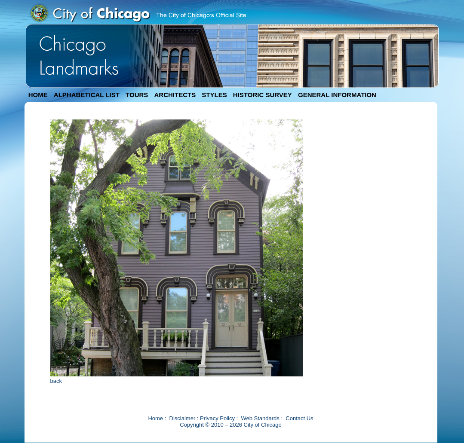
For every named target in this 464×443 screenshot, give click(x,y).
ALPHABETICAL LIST (87, 94)
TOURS (137, 94)
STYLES (214, 94)
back (56, 381)
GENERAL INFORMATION (337, 94)
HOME (38, 94)
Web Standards (260, 418)
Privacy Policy (217, 418)
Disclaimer (182, 418)
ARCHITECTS (175, 94)
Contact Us (299, 418)
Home (155, 418)
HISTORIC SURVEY (262, 94)
